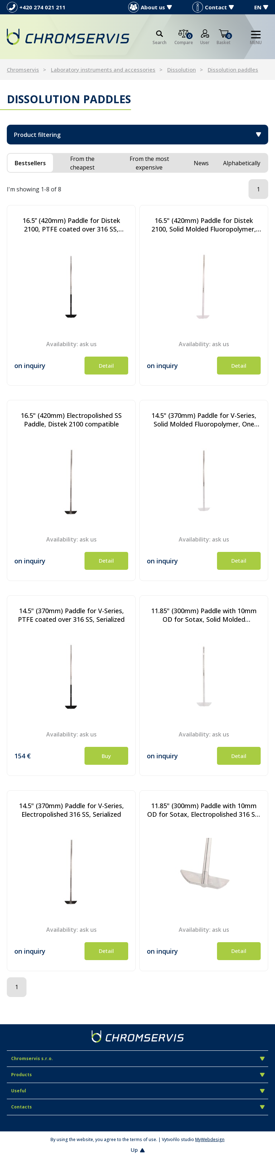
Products (138, 1075)
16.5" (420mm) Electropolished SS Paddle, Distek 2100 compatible (71, 419)
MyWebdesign (210, 1139)
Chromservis (23, 69)
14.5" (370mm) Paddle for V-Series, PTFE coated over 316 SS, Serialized (71, 615)
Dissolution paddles (233, 69)
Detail (106, 365)
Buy (106, 755)
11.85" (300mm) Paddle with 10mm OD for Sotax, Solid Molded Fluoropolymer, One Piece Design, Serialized (204, 615)
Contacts (138, 1107)
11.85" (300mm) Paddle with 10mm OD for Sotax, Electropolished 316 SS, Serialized (203, 810)
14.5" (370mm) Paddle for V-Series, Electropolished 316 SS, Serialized (71, 810)
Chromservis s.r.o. (138, 1058)
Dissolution (181, 69)
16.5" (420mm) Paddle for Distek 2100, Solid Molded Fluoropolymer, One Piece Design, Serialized (203, 224)
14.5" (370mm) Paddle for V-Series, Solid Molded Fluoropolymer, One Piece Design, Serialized (203, 419)
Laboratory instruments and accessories (103, 69)
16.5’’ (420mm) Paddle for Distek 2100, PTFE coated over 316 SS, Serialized (71, 224)
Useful (138, 1091)
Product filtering (137, 135)
